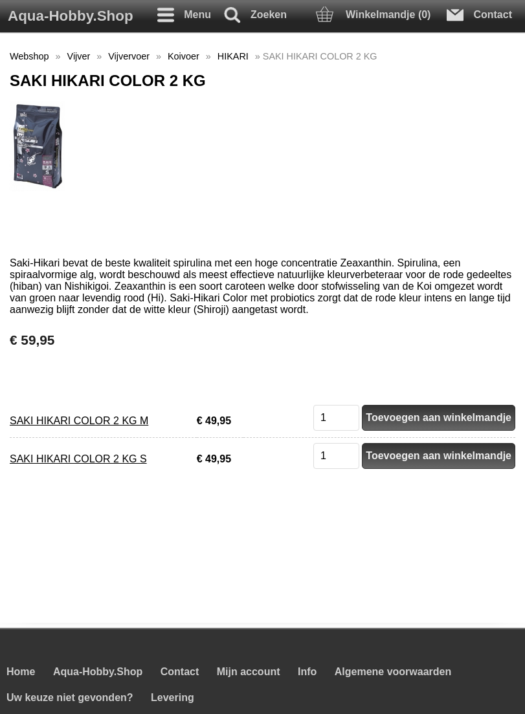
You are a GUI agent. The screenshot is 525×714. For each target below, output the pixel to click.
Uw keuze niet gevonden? (69, 697)
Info (307, 671)
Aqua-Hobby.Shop (70, 16)
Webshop (29, 56)
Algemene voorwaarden (393, 671)
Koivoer (183, 56)
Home (20, 671)
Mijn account (248, 671)
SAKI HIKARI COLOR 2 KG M (79, 420)
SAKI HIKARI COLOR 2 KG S (78, 458)
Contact (180, 671)
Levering (172, 697)
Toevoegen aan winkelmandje (438, 417)
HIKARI (233, 56)
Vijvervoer (129, 56)
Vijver (79, 56)
